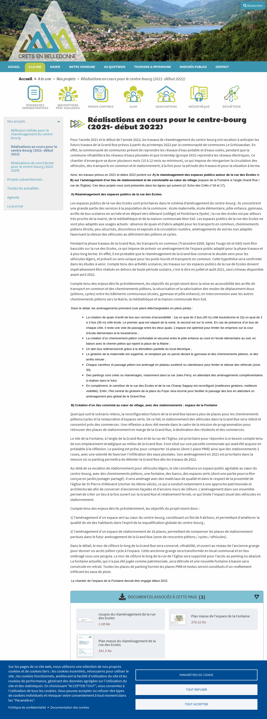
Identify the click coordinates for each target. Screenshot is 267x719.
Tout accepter (196, 705)
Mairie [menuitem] (55, 67)
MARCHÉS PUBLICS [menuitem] (193, 67)
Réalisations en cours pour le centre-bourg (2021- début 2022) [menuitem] (34, 150)
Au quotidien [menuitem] (114, 67)
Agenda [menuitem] (13, 197)
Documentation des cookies (70, 707)
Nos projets (66, 78)
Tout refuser (196, 690)
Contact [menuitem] (222, 67)
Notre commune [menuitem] (82, 67)
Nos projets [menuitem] (16, 121)
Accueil (25, 78)
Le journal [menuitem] (15, 206)
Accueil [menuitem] (14, 67)
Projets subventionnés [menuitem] (24, 179)
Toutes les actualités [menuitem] (23, 188)
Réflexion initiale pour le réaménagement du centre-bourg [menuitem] (32, 134)
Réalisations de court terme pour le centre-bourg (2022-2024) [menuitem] (32, 166)
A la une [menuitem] (35, 67)
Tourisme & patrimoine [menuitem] (152, 67)
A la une (44, 78)
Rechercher (253, 5)
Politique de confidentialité (27, 707)
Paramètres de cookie (196, 674)
